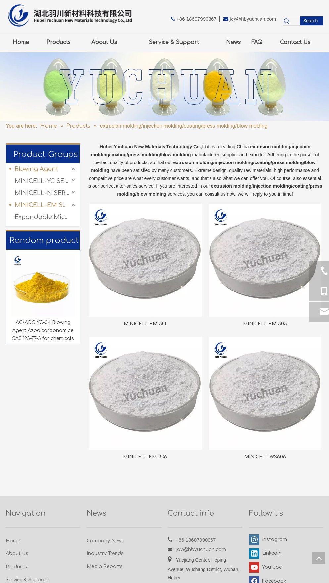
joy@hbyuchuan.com (201, 549)
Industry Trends (105, 553)
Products (16, 566)
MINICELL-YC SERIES (45, 181)
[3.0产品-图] (164, 86)
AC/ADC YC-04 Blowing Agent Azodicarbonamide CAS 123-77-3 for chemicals (43, 330)
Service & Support (27, 579)
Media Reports (105, 566)
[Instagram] (267, 539)
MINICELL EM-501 (145, 323)
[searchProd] (295, 20)
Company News (105, 540)
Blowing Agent (36, 169)
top (318, 558)
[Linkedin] (267, 553)
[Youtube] (267, 567)
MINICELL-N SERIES (45, 193)
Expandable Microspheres (45, 217)
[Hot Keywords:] (311, 20)
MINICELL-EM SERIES (45, 205)
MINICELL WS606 (265, 456)
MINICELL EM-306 (145, 456)
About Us (17, 553)
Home (13, 540)
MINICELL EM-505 (265, 323)
